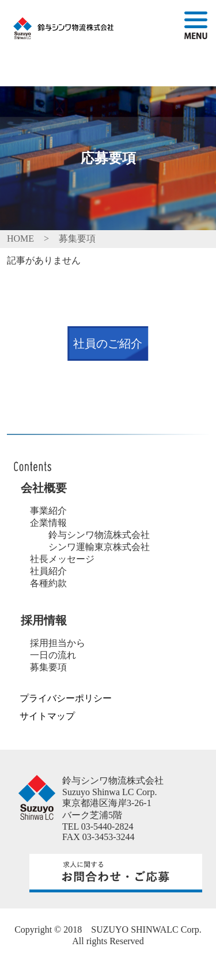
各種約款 (48, 583)
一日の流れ (53, 655)
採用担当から (57, 643)
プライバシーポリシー (66, 698)
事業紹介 (48, 511)
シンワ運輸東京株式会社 (94, 547)
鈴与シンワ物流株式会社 (94, 535)
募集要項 (48, 667)
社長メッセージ (62, 559)
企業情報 (48, 523)
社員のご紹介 (107, 343)
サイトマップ (47, 716)
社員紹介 (48, 571)
